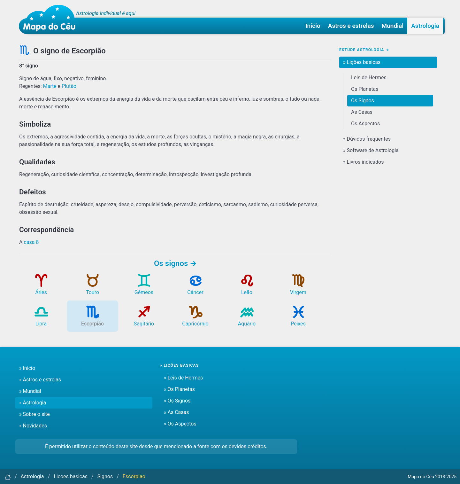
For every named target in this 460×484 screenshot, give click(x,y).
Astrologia (425, 25)
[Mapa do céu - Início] (49, 19)
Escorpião (92, 319)
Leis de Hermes (369, 77)
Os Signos (362, 101)
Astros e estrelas (351, 25)
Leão (247, 287)
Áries (41, 287)
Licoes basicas (71, 476)
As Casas (361, 112)
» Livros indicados (363, 162)
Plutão (69, 86)
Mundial (393, 25)
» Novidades (33, 426)
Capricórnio (195, 319)
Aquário (247, 319)
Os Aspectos (365, 124)
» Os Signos (177, 401)
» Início (27, 368)
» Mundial (30, 391)
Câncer (195, 287)
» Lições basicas (361, 62)
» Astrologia (32, 403)
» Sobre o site (34, 414)
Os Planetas (364, 89)
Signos (105, 476)
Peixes (298, 319)
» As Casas (176, 412)
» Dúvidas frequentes (367, 139)
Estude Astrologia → (364, 50)
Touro (92, 287)
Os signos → (175, 263)
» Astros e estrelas (40, 380)
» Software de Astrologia (371, 150)
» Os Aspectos (180, 424)
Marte (49, 86)
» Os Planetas (179, 389)
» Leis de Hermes (183, 378)
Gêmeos (143, 287)
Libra (41, 319)
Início (312, 25)
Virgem (298, 287)
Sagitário (144, 319)
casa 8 (31, 242)
